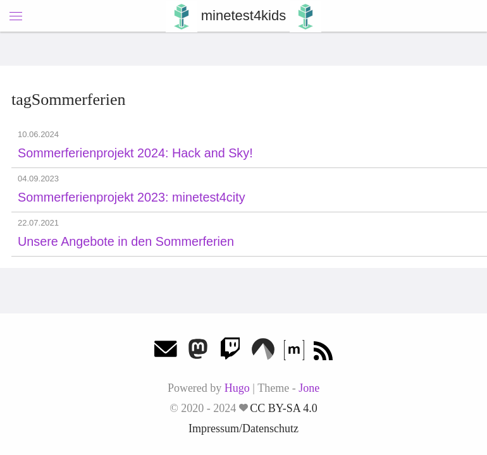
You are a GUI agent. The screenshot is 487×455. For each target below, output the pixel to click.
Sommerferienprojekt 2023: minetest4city (131, 197)
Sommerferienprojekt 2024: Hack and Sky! (135, 153)
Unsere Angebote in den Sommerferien (126, 241)
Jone (309, 388)
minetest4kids (244, 15)
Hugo (237, 388)
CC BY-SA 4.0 (283, 408)
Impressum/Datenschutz (243, 428)
